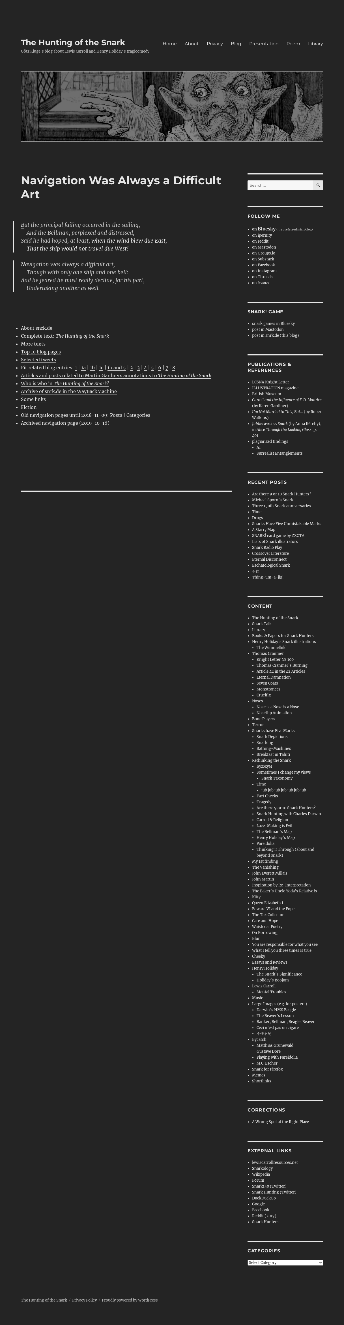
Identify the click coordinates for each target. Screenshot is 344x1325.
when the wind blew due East (128, 240)
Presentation (264, 43)
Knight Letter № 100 (275, 659)
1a (83, 367)
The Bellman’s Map (274, 831)
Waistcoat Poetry (267, 926)
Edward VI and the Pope (273, 909)
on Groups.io (263, 253)
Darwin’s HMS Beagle (276, 1009)
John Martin (263, 879)
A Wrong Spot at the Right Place (280, 1121)
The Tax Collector (268, 914)
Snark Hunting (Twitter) (274, 1192)
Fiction (29, 407)
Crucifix (264, 695)
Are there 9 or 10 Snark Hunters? (281, 494)
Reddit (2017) (264, 1216)
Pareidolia (265, 843)
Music (257, 998)
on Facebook (263, 265)
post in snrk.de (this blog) (275, 335)
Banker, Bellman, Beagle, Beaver (286, 1021)
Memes (258, 1075)
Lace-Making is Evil (274, 825)
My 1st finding (265, 861)
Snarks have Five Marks (273, 730)
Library (315, 43)
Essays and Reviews (269, 962)
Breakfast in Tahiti (273, 754)
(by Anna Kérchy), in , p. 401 (286, 429)
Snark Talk (262, 624)
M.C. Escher (267, 1063)
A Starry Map (263, 529)
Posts (116, 415)
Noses (257, 701)
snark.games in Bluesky (273, 323)
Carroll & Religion (272, 819)
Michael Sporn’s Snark (272, 500)
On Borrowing (265, 932)
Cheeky (258, 956)
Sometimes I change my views (284, 772)
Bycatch (259, 1039)
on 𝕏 (260, 282)
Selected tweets (38, 359)
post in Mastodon (268, 329)
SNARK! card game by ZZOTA (278, 535)
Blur (256, 938)
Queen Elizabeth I (267, 903)
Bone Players (263, 719)
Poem (293, 43)
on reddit (260, 241)
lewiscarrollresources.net (275, 1162)
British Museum (266, 394)
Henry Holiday (265, 968)
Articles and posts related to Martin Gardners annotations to (116, 375)
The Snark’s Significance (279, 974)
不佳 (255, 571)
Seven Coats (267, 683)
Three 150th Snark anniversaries (281, 506)
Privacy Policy (84, 1300)
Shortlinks (261, 1081)
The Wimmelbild (272, 647)
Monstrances (269, 689)
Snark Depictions (272, 736)
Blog (236, 43)
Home (170, 43)
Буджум (264, 766)
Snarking (265, 742)
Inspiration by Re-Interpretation (281, 885)
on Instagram (264, 271)
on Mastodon (264, 247)
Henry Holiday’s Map (276, 837)
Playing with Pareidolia (277, 1057)
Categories (138, 415)
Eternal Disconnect (269, 559)
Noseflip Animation (274, 713)
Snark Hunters (265, 1222)
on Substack (263, 259)
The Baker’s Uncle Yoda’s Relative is (284, 891)
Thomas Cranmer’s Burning (282, 665)
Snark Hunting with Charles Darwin (289, 814)
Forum (258, 1180)
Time (256, 512)
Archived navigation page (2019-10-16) (65, 423)
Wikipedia (261, 1174)
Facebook (260, 1210)
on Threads (262, 277)
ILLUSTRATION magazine (275, 388)
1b (92, 367)
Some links (33, 399)
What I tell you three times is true (281, 950)
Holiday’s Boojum (273, 980)
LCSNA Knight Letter (270, 382)
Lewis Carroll (264, 986)
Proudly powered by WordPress (130, 1300)
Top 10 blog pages (41, 352)
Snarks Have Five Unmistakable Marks (286, 523)
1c (101, 367)
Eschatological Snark (271, 565)
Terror (258, 724)
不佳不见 (264, 1033)
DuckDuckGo (264, 1198)
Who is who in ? (65, 383)
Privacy (215, 43)
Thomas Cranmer (268, 653)
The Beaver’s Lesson (275, 1015)
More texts (33, 344)
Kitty (256, 897)
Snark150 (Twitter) (269, 1186)
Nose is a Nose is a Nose (278, 707)
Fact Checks (267, 796)
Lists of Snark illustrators (275, 541)
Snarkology (262, 1168)
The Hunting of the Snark (73, 42)
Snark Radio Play (267, 547)
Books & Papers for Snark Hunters (283, 635)
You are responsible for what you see (285, 944)
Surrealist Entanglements (280, 453)
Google (258, 1204)
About (192, 43)
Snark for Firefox (267, 1069)
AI (259, 447)
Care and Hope (265, 920)
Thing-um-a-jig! (268, 577)
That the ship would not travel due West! (77, 248)
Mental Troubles (271, 992)
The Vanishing (265, 867)
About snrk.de (36, 328)
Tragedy (264, 802)
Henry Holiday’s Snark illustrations (284, 641)
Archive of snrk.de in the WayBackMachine (69, 391)
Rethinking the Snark (271, 760)
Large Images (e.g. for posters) (279, 1004)
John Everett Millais (269, 873)
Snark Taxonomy (277, 778)
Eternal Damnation (274, 677)
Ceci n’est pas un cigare (278, 1027)
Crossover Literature (270, 553)
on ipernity (262, 235)
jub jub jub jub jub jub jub (283, 790)
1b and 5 (117, 367)
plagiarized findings (270, 441)
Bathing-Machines (274, 748)
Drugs (257, 517)
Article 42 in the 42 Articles (281, 671)
